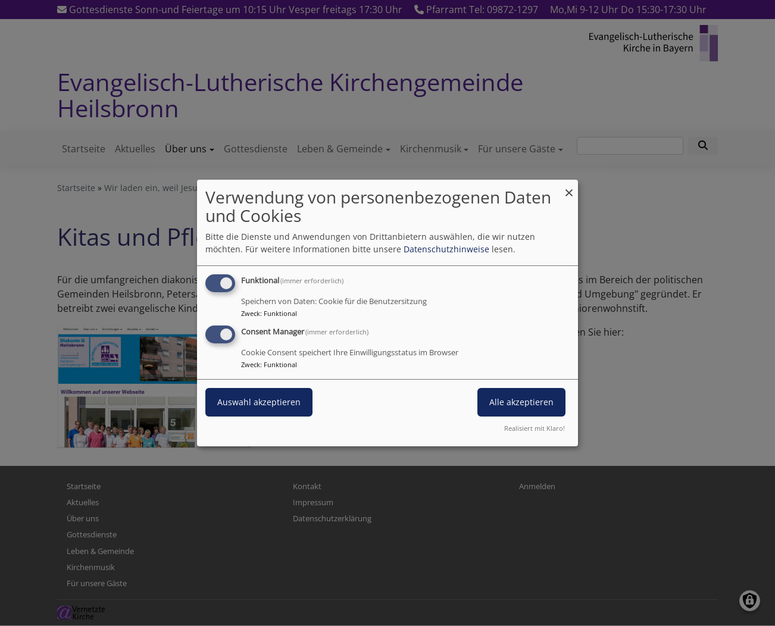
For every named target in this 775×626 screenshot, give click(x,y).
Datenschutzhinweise (446, 249)
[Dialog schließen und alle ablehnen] (569, 187)
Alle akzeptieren (521, 402)
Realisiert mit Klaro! (534, 428)
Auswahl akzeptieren (259, 402)
